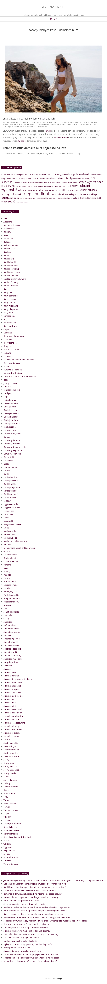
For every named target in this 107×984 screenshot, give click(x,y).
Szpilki (6, 776)
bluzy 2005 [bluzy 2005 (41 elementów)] (38, 174)
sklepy (6, 618)
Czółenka (7, 332)
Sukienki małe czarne (13, 696)
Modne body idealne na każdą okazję (20, 941)
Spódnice (7, 622)
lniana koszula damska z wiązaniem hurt (31, 127)
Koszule (9, 122)
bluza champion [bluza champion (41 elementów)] (17, 174)
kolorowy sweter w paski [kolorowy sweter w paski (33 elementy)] (69, 182)
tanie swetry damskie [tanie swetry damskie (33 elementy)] (56, 198)
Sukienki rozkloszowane (14, 722)
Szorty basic (8, 763)
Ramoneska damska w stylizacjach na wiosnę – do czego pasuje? (32, 894)
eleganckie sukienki (12, 349)
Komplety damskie (11, 440)
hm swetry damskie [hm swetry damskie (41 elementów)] (21, 182)
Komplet (7, 437)
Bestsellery (8, 238)
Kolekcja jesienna (11, 410)
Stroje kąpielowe (11, 662)
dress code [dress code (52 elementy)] (55, 178)
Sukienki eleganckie (12, 685)
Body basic (8, 312)
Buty (5, 319)
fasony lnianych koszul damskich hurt (19, 124)
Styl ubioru (8, 665)
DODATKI (7, 339)
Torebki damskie (11, 810)
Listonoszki (8, 514)
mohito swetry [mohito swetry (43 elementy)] (24, 190)
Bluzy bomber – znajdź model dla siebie (21, 900)
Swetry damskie (10, 743)
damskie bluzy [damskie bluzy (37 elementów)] (44, 178)
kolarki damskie (10, 403)
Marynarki (8, 521)
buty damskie (9, 322)
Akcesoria (7, 221)
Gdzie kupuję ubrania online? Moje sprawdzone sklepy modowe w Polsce (36, 883)
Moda (6, 527)
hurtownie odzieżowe (13, 373)
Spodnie (7, 635)
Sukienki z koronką (11, 733)
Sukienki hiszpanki (11, 689)
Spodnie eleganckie (12, 648)
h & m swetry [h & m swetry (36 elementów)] (85, 178)
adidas (6, 218)
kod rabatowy (9, 400)
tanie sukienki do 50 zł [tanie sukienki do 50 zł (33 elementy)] (40, 198)
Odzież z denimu (11, 561)
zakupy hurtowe (10, 857)
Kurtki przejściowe (11, 487)
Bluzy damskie (9, 299)
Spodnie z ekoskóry (12, 655)
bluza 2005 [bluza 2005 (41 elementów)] (5, 174)
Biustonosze (8, 248)
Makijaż (6, 517)
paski (5, 568)
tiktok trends (9, 793)
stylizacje (21, 141)
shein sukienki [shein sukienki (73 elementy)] (89, 190)
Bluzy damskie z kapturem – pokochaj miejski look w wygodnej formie (34, 910)
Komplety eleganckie (12, 450)
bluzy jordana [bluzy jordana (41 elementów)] (62, 174)
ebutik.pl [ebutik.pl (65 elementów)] (66, 178)
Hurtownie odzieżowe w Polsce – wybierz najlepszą (26, 924)
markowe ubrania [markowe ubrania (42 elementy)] (57, 186)
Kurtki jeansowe (10, 480)
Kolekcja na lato (10, 416)
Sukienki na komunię (12, 712)
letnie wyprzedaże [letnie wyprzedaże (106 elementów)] (90, 182)
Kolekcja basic (9, 406)
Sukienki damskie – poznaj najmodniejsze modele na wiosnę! (31, 897)
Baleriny (7, 231)
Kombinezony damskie (13, 433)
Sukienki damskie (11, 675)
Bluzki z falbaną (10, 282)
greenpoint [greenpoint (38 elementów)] (75, 178)
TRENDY (16, 122)
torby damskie (9, 803)
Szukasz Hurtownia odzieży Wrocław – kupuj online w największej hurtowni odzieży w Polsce (45, 920)
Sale (5, 608)
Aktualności (8, 228)
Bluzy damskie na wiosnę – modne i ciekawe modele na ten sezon (33, 914)
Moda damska (9, 531)
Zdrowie (7, 860)
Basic (5, 235)
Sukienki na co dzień (12, 709)
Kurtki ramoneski (11, 494)
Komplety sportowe (12, 453)
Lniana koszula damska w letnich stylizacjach (29, 118)
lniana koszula (61, 137)
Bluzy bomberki (10, 295)
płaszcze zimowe (11, 585)
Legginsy (7, 500)
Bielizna (6, 242)
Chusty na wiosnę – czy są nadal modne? (21, 937)
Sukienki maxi (9, 699)
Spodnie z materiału (12, 659)
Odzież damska (10, 554)
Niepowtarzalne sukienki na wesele (19, 548)
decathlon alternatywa (13, 336)
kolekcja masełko (11, 413)
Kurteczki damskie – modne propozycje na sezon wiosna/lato (31, 954)
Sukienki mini (9, 706)
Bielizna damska (10, 245)
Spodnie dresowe (11, 645)
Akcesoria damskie (11, 225)
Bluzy (5, 289)
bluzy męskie (9, 302)
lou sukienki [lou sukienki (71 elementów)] (8, 186)
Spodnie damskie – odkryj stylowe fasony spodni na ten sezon (31, 957)
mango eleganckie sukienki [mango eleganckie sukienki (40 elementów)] (26, 186)
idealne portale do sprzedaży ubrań (19, 376)
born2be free (9, 316)
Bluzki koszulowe (11, 268)
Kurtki (6, 474)
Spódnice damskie (11, 628)
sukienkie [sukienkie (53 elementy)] (14, 197)
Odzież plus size (10, 558)
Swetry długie (9, 746)
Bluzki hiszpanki (10, 265)
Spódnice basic (10, 625)
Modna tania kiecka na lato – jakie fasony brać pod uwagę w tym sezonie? (36, 917)
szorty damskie (10, 766)
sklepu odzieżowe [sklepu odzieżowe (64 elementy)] (58, 194)
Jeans (5, 379)
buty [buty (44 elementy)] (3, 178)
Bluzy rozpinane (10, 305)
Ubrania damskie (11, 830)
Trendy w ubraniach (12, 823)
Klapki (6, 396)
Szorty (6, 759)
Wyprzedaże (8, 850)
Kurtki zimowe (9, 497)
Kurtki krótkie (9, 484)
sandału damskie (11, 611)
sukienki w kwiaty (11, 726)
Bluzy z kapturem (11, 309)
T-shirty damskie (10, 786)
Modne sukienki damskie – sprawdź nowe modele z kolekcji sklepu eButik (36, 907)
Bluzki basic (8, 258)
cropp (6, 329)
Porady (6, 588)
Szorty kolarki (9, 773)
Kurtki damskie (10, 477)
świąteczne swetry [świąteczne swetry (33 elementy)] (22, 202)
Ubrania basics (10, 827)
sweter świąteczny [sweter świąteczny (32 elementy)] (26, 198)
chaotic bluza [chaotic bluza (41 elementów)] (11, 178)
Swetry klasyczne (11, 749)
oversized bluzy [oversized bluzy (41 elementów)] (61, 190)
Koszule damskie (11, 467)
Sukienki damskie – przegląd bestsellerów (22, 951)
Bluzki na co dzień (11, 272)
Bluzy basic (8, 292)
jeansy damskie (10, 383)
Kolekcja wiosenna (11, 423)
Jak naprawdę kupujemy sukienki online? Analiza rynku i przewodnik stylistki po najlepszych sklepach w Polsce (53, 880)
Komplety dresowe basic (14, 447)
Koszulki (7, 470)
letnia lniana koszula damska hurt (50, 124)
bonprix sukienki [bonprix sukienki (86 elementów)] (78, 174)
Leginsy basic (9, 511)
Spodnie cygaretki (11, 638)
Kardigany (8, 393)
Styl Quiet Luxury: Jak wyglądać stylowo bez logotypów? (28, 944)
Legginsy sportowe (11, 507)
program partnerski (12, 598)
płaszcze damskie (11, 581)
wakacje (7, 843)
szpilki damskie (10, 780)
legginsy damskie (11, 504)
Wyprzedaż (8, 847)
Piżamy (6, 571)
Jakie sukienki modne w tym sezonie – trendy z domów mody (30, 934)
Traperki (7, 813)
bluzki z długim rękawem (14, 279)
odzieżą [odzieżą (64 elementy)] (50, 190)
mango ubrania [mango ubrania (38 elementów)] (44, 186)
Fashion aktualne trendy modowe (18, 359)
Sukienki (7, 669)
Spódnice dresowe (11, 632)
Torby (6, 800)
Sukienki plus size (11, 719)
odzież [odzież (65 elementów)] (33, 190)
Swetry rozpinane (11, 756)
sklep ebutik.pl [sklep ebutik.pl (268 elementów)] (35, 193)
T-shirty (6, 783)
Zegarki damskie (10, 864)
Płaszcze (7, 578)
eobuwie (7, 353)
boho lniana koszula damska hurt (83, 122)
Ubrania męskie (10, 833)
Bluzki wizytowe (10, 275)
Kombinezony (9, 430)
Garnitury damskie (11, 363)
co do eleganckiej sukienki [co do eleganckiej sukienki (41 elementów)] (27, 178)
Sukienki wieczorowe (12, 729)
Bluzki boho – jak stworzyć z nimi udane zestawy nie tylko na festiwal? (34, 887)
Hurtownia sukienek (12, 369)
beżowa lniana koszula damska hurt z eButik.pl (48, 122)
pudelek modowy (11, 601)
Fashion (7, 356)
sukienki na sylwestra (13, 716)
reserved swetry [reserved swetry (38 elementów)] (74, 190)
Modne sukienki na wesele (15, 541)
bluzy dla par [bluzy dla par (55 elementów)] (49, 174)
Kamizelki (7, 386)
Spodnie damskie (11, 642)
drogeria (7, 346)
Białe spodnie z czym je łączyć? (17, 947)
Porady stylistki (10, 591)
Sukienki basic (9, 672)
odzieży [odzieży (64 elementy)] (42, 190)
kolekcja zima (9, 427)
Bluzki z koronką (10, 285)
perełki (47, 130)
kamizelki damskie (11, 390)
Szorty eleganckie (11, 770)
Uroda (6, 840)
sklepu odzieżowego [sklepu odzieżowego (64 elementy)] (80, 194)
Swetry (6, 739)
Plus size (7, 574)
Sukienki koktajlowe (12, 692)
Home (6, 366)
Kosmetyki (8, 460)
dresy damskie (10, 342)
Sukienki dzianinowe (12, 682)
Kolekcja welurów (11, 420)
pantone (7, 564)
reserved (7, 605)
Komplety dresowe (11, 443)
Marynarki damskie (12, 524)
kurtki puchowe (10, 490)
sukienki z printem (11, 736)
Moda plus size (10, 537)
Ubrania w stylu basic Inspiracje (17, 837)
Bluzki (6, 255)
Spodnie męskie (10, 652)
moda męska (9, 534)
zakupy (6, 854)
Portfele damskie (11, 595)
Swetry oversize (10, 753)
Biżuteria (7, 252)
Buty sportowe (10, 326)
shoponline (8, 615)
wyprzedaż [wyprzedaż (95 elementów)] (8, 201)
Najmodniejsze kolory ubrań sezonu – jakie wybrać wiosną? (30, 961)
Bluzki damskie (10, 262)
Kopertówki (8, 457)
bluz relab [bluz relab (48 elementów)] (29, 174)
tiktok (6, 790)
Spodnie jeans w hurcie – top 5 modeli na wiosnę (25, 927)
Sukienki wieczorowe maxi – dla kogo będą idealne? (26, 930)
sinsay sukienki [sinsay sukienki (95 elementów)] (11, 194)
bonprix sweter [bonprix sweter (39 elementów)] (95, 174)
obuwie (6, 551)
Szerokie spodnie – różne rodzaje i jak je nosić (24, 904)
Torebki (6, 806)
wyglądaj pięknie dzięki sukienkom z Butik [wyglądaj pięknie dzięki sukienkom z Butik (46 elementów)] (82, 198)
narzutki (7, 544)
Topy (5, 796)
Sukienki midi (9, 702)
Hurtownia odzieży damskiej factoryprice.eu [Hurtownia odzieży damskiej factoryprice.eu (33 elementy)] (45, 182)
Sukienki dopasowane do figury (17, 679)
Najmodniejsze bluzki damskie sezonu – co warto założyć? (29, 890)
